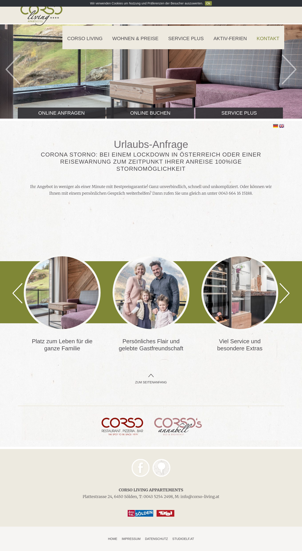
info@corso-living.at (200, 496)
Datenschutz (156, 539)
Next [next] (289, 69)
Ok (208, 3)
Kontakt (268, 38)
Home (112, 539)
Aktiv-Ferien (230, 38)
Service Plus (186, 38)
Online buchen (150, 113)
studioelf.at (183, 539)
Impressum (131, 539)
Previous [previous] (13, 69)
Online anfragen (61, 113)
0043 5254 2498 (158, 496)
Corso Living (85, 38)
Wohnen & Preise (135, 38)
